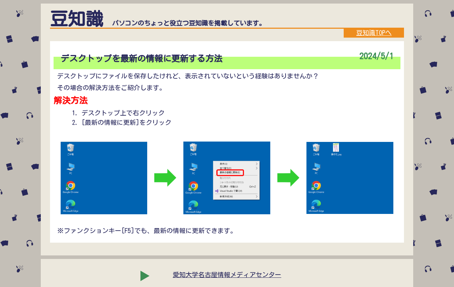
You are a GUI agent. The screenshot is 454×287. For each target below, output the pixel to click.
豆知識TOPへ (374, 32)
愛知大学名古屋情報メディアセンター (227, 274)
